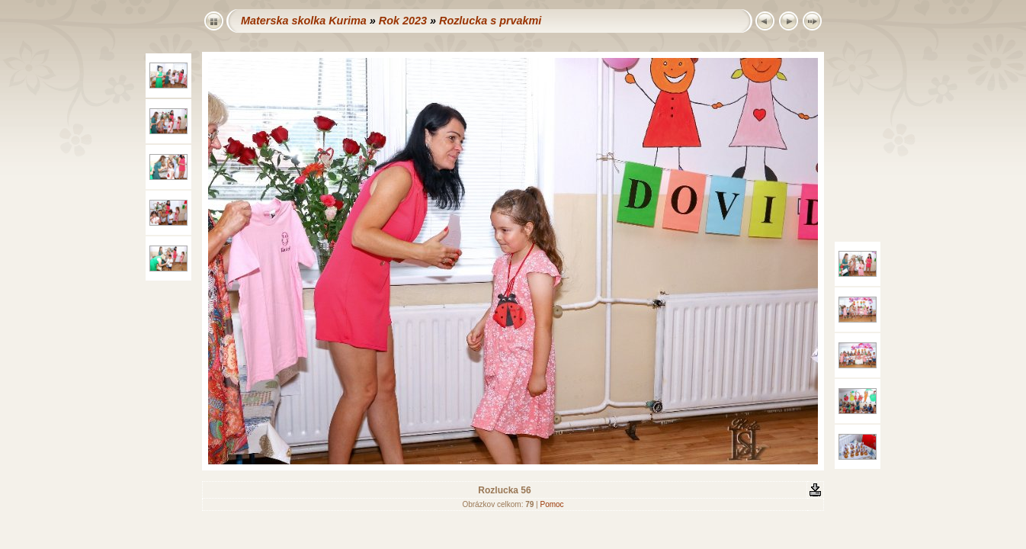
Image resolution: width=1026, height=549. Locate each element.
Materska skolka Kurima (304, 20)
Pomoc (551, 504)
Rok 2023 (403, 20)
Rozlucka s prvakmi (490, 20)
